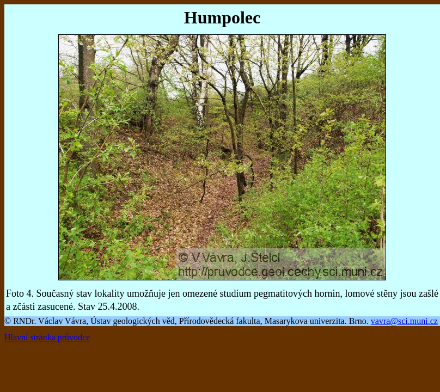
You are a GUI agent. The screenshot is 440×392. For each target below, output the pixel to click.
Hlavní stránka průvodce (47, 337)
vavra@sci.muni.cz (404, 321)
